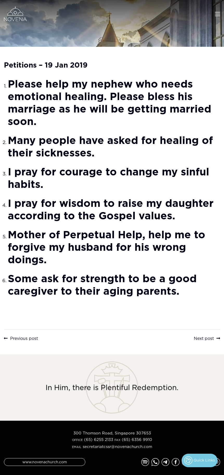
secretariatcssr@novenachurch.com (117, 446)
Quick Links (199, 460)
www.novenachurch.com (44, 462)
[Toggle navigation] (217, 13)
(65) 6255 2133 (98, 439)
